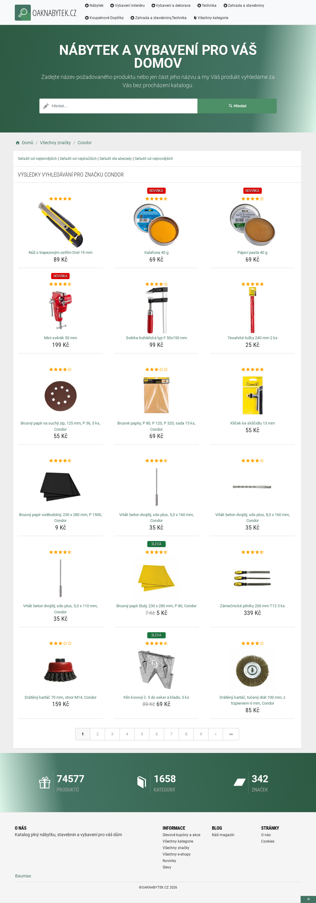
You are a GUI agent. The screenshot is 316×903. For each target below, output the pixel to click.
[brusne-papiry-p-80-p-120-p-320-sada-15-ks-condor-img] (156, 395)
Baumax (23, 875)
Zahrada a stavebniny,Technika (158, 18)
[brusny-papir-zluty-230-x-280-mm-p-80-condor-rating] (156, 552)
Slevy (167, 867)
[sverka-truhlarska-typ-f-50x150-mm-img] (156, 310)
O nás (266, 835)
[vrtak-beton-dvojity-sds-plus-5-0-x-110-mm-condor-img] (60, 578)
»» (231, 734)
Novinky (169, 861)
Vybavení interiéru (127, 5)
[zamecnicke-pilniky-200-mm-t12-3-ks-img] (252, 578)
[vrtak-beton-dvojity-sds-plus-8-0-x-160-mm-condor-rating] (252, 461)
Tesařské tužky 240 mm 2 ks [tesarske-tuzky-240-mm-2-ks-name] (253, 338)
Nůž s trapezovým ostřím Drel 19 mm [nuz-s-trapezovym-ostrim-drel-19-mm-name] (60, 252)
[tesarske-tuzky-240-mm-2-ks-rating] (252, 284)
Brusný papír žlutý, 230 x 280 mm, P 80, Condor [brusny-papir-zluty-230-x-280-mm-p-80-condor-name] (156, 606)
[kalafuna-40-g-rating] (156, 199)
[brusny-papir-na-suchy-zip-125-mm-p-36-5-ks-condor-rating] (60, 370)
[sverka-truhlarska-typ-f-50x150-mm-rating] (156, 284)
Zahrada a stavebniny (243, 5)
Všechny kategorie (211, 18)
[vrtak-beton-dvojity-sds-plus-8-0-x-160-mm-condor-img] (252, 487)
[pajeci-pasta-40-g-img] (252, 225)
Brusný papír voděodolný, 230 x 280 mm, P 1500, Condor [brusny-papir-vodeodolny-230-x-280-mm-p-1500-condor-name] (60, 517)
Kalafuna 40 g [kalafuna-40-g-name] (156, 252)
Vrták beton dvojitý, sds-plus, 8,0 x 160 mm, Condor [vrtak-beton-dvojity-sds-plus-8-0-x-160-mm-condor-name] (252, 517)
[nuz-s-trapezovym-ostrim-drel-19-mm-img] (60, 225)
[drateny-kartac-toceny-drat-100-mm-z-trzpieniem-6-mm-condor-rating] (252, 644)
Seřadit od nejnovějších (154, 159)
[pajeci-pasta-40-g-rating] (252, 199)
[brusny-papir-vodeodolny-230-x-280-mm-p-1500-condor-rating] (60, 461)
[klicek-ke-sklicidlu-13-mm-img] (252, 395)
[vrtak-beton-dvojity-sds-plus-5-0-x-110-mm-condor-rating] (60, 552)
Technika (206, 5)
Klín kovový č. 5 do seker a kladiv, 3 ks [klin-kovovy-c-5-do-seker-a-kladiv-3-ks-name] (156, 697)
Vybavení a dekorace (171, 5)
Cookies (267, 841)
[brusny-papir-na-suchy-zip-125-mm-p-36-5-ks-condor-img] (60, 395)
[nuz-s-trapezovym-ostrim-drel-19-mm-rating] (60, 199)
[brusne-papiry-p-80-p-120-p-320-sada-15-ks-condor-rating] (156, 370)
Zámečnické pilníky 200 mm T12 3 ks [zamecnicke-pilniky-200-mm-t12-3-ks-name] (252, 606)
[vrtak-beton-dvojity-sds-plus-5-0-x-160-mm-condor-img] (156, 487)
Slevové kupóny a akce (181, 835)
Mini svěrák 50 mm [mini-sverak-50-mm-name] (60, 338)
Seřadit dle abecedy (115, 159)
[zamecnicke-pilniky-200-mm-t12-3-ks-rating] (252, 552)
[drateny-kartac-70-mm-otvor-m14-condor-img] (60, 670)
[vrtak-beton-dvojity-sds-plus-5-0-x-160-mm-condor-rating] (156, 461)
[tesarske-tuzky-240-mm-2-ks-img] (252, 310)
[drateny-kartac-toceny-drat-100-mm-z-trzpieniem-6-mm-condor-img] (252, 670)
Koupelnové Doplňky (104, 18)
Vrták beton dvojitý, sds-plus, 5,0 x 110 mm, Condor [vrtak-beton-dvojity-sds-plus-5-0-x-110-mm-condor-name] (60, 609)
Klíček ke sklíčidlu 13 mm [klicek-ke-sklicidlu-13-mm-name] (252, 423)
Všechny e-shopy (177, 854)
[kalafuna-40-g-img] (156, 225)
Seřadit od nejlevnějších (37, 159)
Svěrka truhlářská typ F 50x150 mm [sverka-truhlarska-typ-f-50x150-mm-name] (156, 338)
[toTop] (308, 899)
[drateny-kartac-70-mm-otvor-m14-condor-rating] (60, 644)
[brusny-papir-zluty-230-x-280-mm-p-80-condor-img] (156, 578)
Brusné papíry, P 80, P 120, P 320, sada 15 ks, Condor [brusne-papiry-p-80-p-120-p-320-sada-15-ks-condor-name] (156, 426)
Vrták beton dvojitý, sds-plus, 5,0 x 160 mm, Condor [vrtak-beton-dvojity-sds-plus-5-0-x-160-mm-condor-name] (156, 517)
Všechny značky (176, 848)
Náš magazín (223, 835)
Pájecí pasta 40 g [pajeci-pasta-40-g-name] (252, 252)
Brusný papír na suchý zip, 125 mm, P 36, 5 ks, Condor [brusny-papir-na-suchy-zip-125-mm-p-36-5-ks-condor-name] (60, 426)
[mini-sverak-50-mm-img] (60, 310)
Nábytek (93, 5)
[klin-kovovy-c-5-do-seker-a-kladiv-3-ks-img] (156, 670)
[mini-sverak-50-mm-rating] (60, 284)
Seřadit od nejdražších (78, 159)
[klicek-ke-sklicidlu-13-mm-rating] (252, 370)
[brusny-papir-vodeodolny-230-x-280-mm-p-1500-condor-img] (60, 487)
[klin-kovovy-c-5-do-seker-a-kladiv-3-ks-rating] (156, 644)
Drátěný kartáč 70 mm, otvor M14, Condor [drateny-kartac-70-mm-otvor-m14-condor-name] (60, 697)
